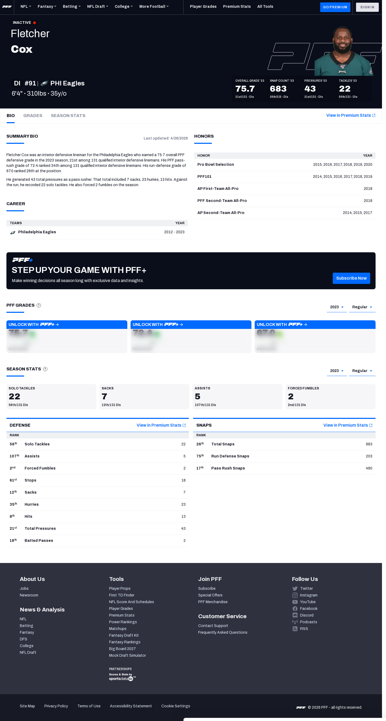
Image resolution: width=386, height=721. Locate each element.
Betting (26, 626)
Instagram (309, 595)
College (26, 646)
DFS (23, 639)
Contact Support (213, 626)
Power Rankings (123, 622)
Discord (307, 615)
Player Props (120, 589)
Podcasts (308, 622)
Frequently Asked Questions (222, 632)
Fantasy (27, 632)
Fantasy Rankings (124, 642)
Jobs (24, 589)
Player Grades (121, 609)
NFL (23, 619)
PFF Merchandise (213, 602)
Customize (341, 687)
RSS (304, 629)
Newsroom (29, 595)
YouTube (308, 602)
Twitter (306, 589)
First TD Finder (121, 595)
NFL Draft (28, 653)
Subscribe (207, 589)
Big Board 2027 (122, 649)
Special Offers (210, 595)
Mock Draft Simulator (127, 656)
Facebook (309, 609)
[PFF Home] (7, 7)
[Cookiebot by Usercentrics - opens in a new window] (34, 711)
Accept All (341, 672)
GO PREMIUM (335, 7)
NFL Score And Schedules (131, 602)
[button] (351, 286)
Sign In (367, 7)
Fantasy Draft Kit (124, 635)
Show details (82, 710)
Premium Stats (122, 615)
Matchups (118, 629)
